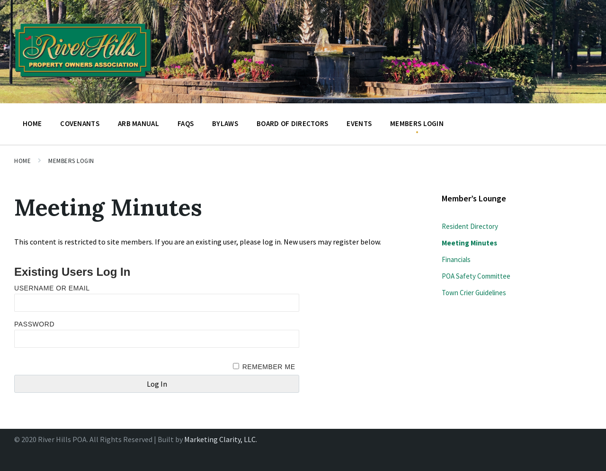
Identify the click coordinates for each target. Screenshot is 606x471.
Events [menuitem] (359, 123)
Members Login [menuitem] (417, 123)
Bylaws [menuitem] (225, 123)
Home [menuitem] (32, 123)
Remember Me (268, 367)
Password (34, 324)
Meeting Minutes (469, 242)
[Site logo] (83, 80)
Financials (456, 259)
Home (22, 161)
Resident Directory (470, 226)
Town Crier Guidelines (474, 292)
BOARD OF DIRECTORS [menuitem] (292, 123)
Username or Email (52, 288)
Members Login (71, 161)
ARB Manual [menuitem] (138, 123)
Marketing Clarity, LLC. (220, 439)
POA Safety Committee (476, 276)
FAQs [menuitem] (186, 123)
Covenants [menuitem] (79, 123)
